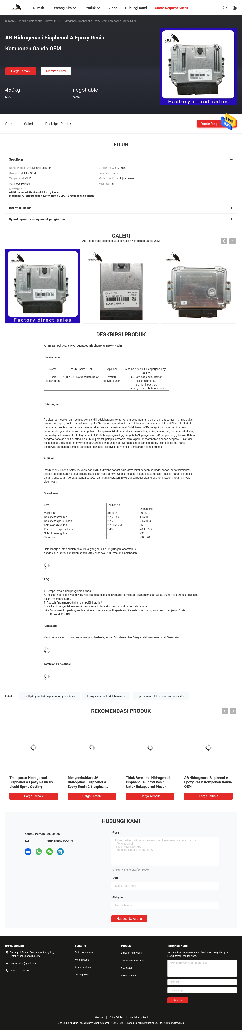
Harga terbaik (20, 71)
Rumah (9, 21)
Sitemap (98, 1017)
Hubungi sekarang (129, 919)
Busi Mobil (126, 968)
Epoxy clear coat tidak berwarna (106, 696)
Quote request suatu (217, 123)
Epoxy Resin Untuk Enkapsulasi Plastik (161, 696)
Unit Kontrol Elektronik (42, 21)
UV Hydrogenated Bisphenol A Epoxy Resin (49, 696)
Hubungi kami (82, 974)
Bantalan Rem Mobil (131, 952)
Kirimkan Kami (56, 71)
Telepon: (118, 897)
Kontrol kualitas (83, 967)
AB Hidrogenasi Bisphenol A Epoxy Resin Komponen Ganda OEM (208, 782)
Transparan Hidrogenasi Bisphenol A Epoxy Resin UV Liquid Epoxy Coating (31, 782)
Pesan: (117, 832)
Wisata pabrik (82, 959)
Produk (21, 21)
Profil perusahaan (84, 952)
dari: (115, 877)
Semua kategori (129, 975)
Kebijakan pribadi (139, 1017)
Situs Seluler (116, 1017)
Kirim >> (178, 1000)
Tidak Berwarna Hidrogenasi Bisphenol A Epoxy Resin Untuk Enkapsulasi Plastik (148, 782)
